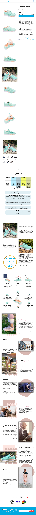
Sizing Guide (32, 14)
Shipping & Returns (21, 14)
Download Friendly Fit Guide (18, 217)
